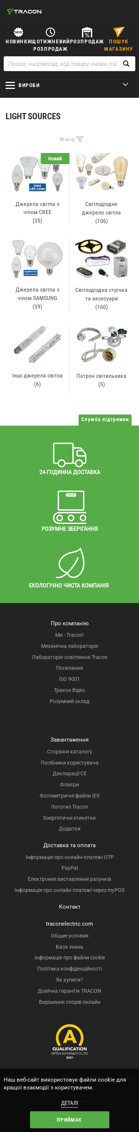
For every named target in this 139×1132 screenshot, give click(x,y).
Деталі (69, 1103)
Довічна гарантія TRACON (69, 991)
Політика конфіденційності (69, 969)
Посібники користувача (70, 763)
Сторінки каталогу (69, 752)
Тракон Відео (69, 690)
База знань (69, 947)
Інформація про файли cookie (69, 957)
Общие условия (70, 936)
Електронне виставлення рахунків (69, 879)
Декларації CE (70, 773)
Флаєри (69, 785)
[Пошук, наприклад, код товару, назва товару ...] (69, 63)
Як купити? (69, 980)
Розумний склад (69, 701)
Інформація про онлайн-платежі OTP (70, 857)
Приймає (69, 1120)
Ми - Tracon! (69, 635)
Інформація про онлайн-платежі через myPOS (69, 890)
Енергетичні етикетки (69, 818)
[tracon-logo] (24, 11)
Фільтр (67, 139)
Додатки (69, 829)
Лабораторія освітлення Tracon (69, 657)
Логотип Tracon (69, 807)
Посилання (69, 668)
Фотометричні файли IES (69, 796)
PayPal (70, 868)
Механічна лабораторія (69, 646)
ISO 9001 (69, 679)
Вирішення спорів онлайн (69, 1002)
